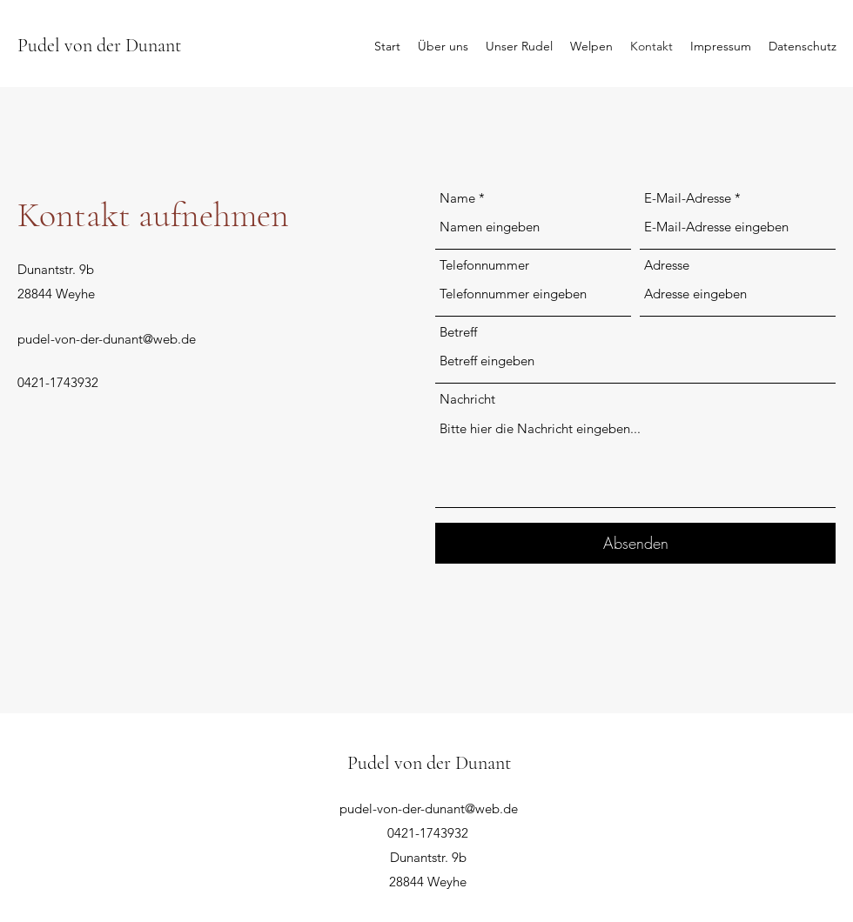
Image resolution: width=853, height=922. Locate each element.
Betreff (458, 331)
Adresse (666, 264)
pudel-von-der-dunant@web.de (106, 339)
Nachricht (467, 398)
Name (457, 197)
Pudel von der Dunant (99, 45)
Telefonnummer (484, 264)
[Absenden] (635, 543)
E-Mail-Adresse (687, 197)
